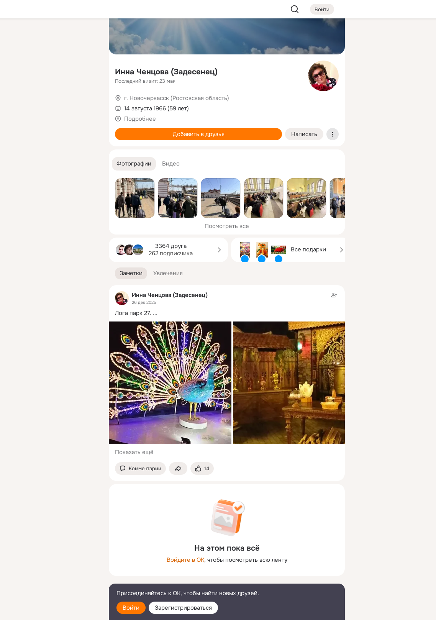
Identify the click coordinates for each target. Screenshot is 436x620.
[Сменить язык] (52, 577)
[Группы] (86, 37)
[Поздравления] (52, 104)
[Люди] (52, 70)
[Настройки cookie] (52, 610)
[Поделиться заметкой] (178, 468)
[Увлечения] (52, 37)
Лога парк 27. (133, 313)
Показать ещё (134, 452)
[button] (134, 164)
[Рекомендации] (52, 138)
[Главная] (18, 37)
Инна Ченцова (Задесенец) (166, 72)
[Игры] (86, 104)
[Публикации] (18, 70)
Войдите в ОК (185, 560)
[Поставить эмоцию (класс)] (202, 468)
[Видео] (86, 70)
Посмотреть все (227, 226)
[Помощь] (18, 138)
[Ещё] (52, 561)
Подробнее (140, 119)
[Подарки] (18, 104)
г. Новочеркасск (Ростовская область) (176, 98)
